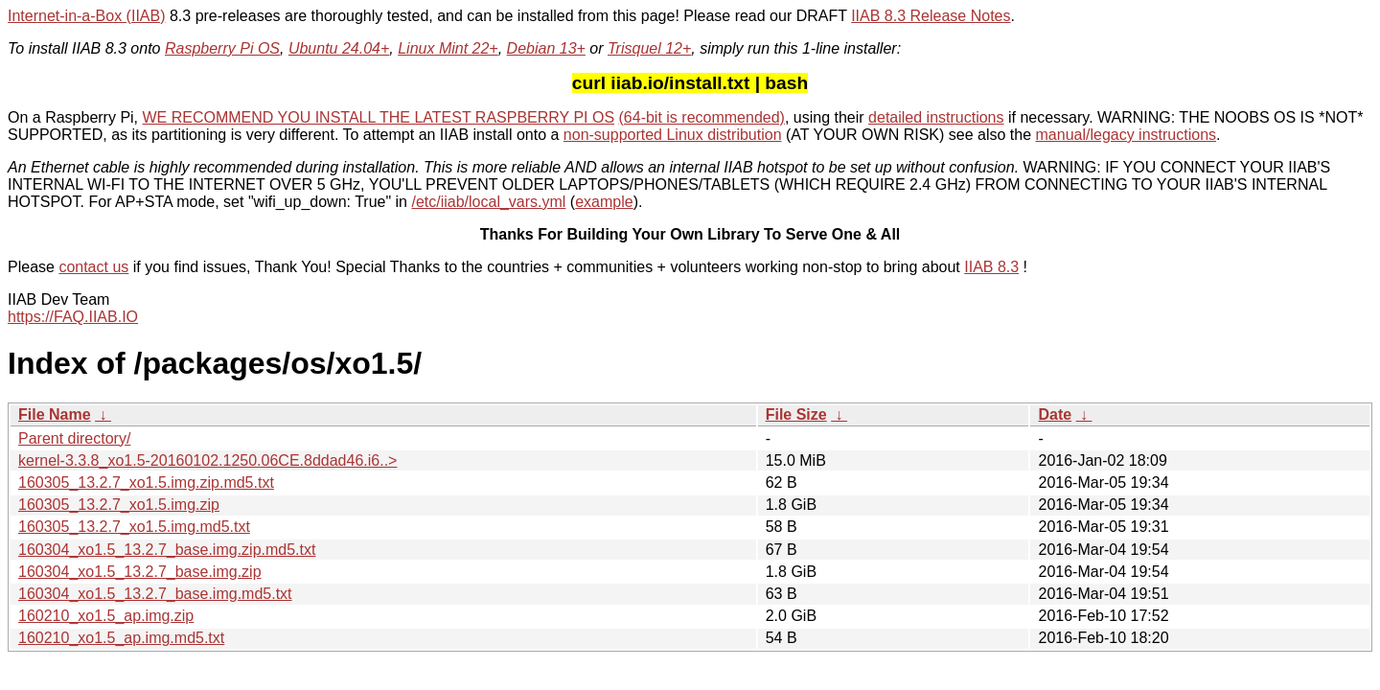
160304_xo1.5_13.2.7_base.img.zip (140, 572)
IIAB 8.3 (991, 267)
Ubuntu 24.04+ (338, 48)
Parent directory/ (74, 438)
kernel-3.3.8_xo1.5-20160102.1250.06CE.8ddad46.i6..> (207, 460)
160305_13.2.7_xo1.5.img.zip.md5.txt (146, 482)
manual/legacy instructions (1126, 134)
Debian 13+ (546, 48)
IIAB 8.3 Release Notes (930, 16)
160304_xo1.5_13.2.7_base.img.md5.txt (155, 594)
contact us (93, 267)
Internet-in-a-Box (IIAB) (87, 16)
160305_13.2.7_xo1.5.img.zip (118, 504)
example (603, 202)
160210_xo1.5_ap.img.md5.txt (121, 638)
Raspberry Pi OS (222, 48)
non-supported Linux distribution (673, 134)
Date (1054, 414)
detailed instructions (935, 117)
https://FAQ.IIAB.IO (73, 317)
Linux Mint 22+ (448, 48)
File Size (796, 414)
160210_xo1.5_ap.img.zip (106, 616)
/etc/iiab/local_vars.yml (488, 202)
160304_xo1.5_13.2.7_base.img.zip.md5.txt (166, 549)
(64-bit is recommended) (702, 117)
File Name (54, 414)
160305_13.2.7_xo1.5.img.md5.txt (134, 526)
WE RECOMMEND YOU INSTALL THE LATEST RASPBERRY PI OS (379, 117)
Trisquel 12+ (649, 48)
